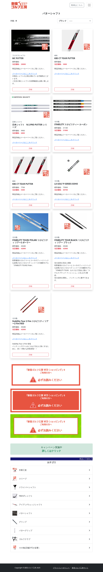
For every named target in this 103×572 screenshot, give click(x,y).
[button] (75, 21)
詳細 (30, 89)
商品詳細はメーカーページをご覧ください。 (28, 68)
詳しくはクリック (51, 450)
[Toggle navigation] (89, 5)
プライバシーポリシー (61, 568)
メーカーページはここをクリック (24, 73)
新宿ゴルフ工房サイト (80, 568)
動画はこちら (77, 5)
